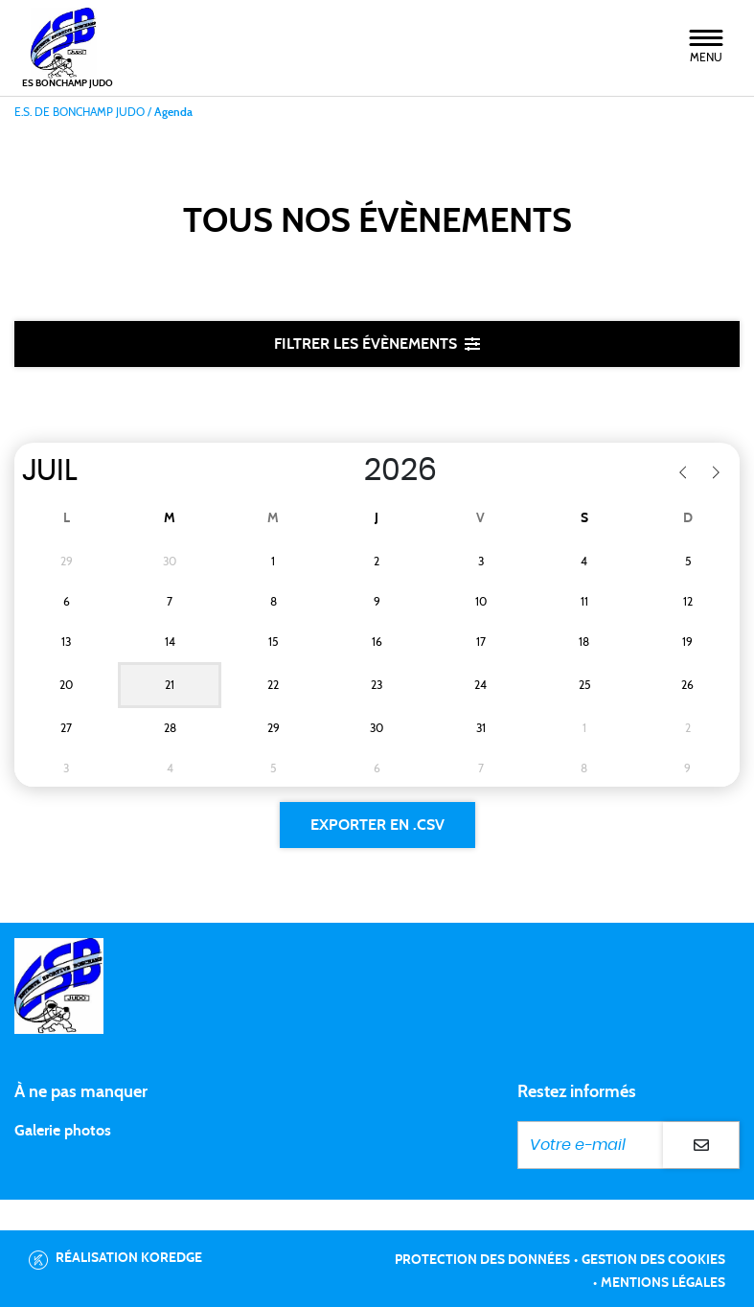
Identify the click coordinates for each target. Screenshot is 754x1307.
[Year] (344, 470)
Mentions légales (663, 1283)
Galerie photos (62, 1130)
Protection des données (482, 1260)
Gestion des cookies (653, 1260)
